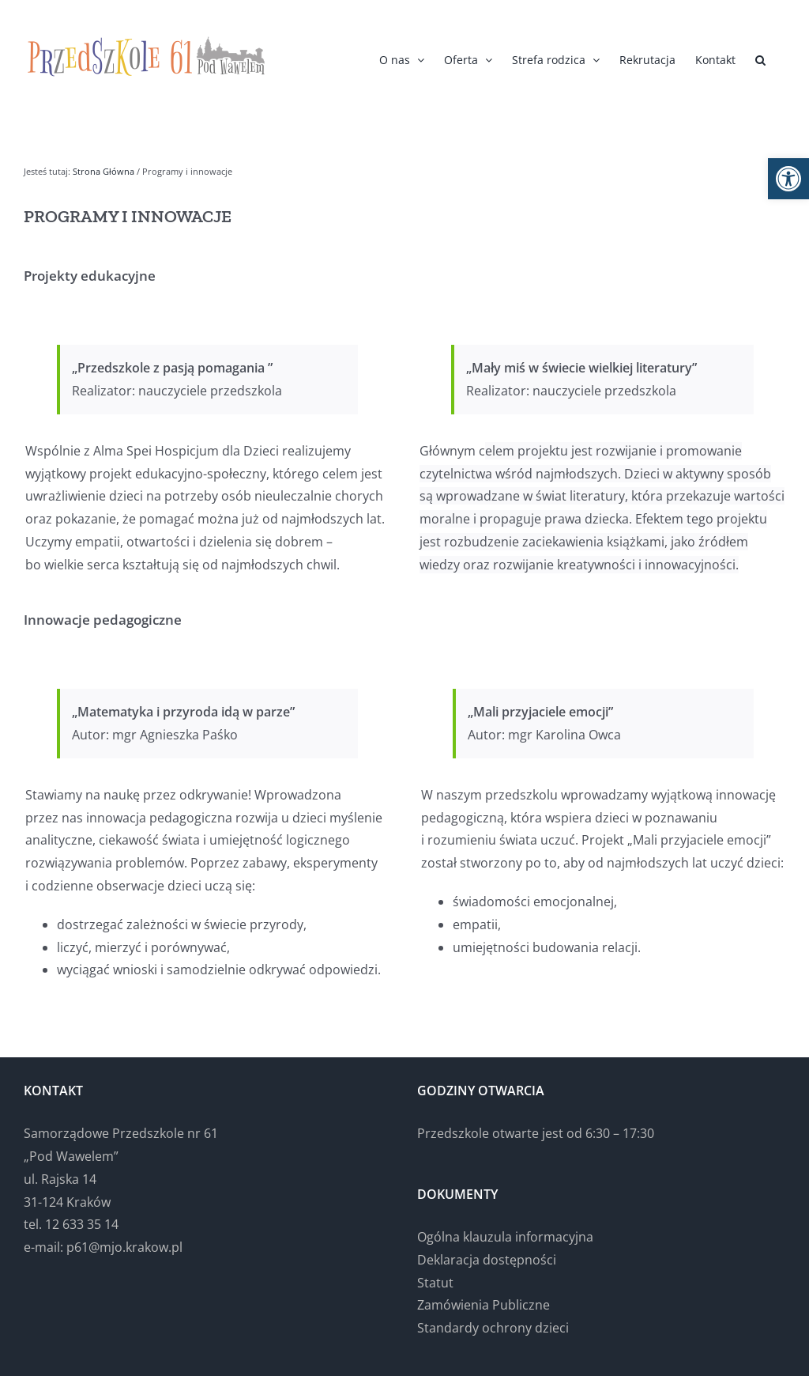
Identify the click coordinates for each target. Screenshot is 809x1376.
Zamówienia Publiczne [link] (483, 1305)
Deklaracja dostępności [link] (486, 1259)
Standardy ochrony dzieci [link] (493, 1327)
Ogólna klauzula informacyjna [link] (505, 1237)
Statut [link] (435, 1282)
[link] (788, 178)
